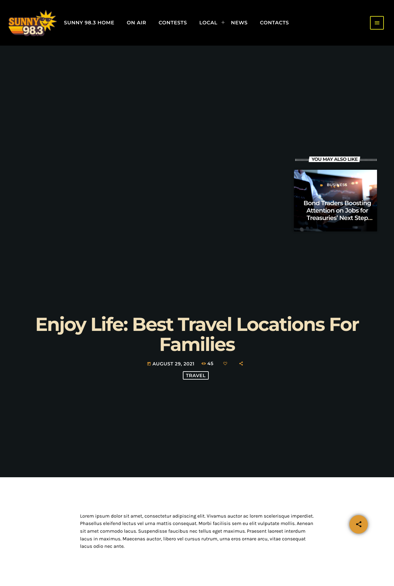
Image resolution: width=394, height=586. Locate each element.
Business (337, 185)
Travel (196, 375)
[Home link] (32, 22)
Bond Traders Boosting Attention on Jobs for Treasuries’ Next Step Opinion (337, 214)
